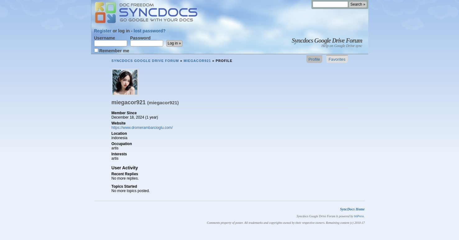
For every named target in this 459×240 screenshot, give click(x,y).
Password (146, 41)
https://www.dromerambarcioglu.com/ (142, 127)
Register (103, 30)
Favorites (336, 59)
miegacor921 (197, 61)
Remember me (111, 50)
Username (110, 41)
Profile (314, 59)
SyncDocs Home (352, 209)
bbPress (359, 216)
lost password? (150, 30)
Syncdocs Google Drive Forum (327, 40)
